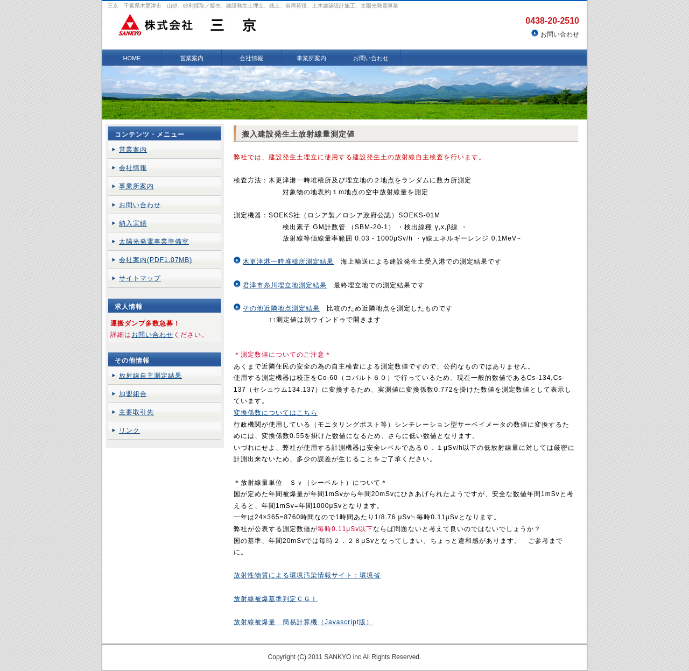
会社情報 (251, 58)
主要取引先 (136, 412)
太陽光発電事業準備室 (154, 241)
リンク (129, 430)
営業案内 (191, 58)
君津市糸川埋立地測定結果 (285, 285)
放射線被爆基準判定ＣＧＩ (276, 599)
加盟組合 (133, 394)
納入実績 (133, 223)
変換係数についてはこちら (276, 412)
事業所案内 (311, 58)
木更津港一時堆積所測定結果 (288, 261)
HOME (132, 58)
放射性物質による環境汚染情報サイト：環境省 (307, 575)
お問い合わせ (559, 34)
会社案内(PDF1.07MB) (155, 260)
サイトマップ (140, 278)
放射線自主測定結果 (150, 375)
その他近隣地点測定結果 (281, 308)
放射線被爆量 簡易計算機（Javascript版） (303, 622)
